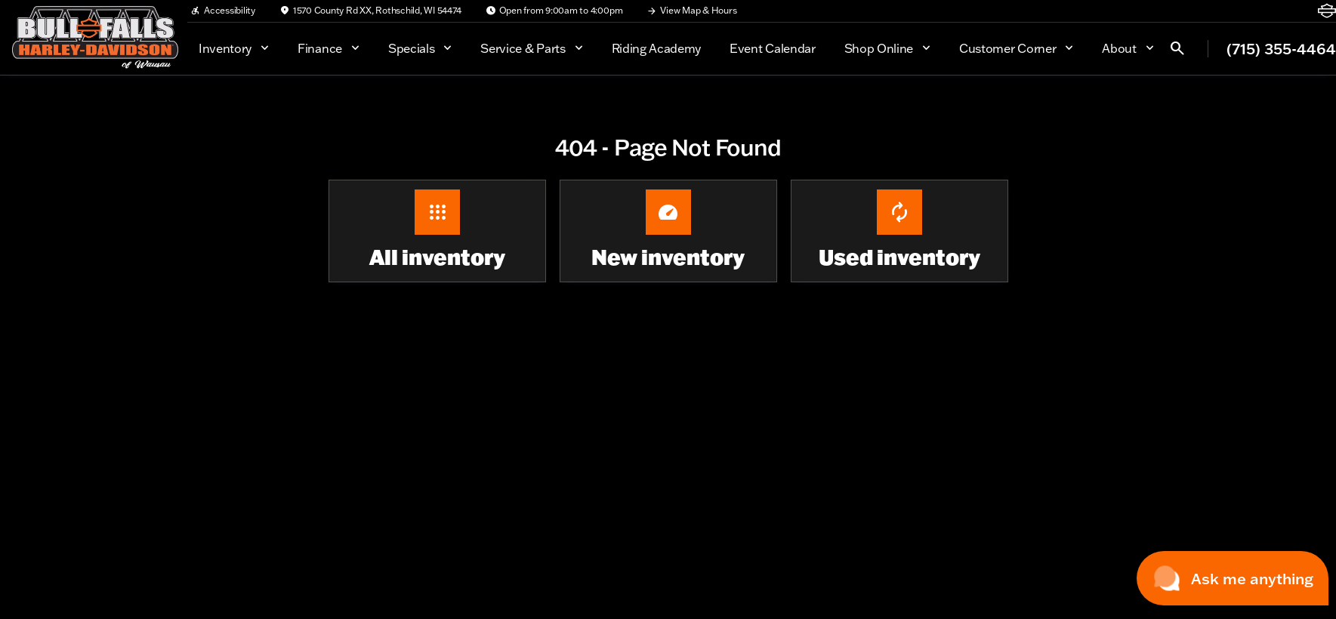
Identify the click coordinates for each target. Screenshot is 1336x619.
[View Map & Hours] (691, 11)
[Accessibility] (222, 11)
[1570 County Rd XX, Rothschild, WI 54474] (370, 11)
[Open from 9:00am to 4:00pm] (554, 11)
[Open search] (1177, 48)
